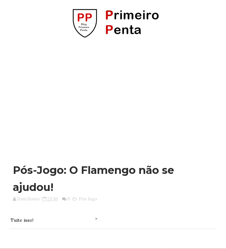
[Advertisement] (115, 98)
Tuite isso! (22, 220)
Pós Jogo (88, 199)
